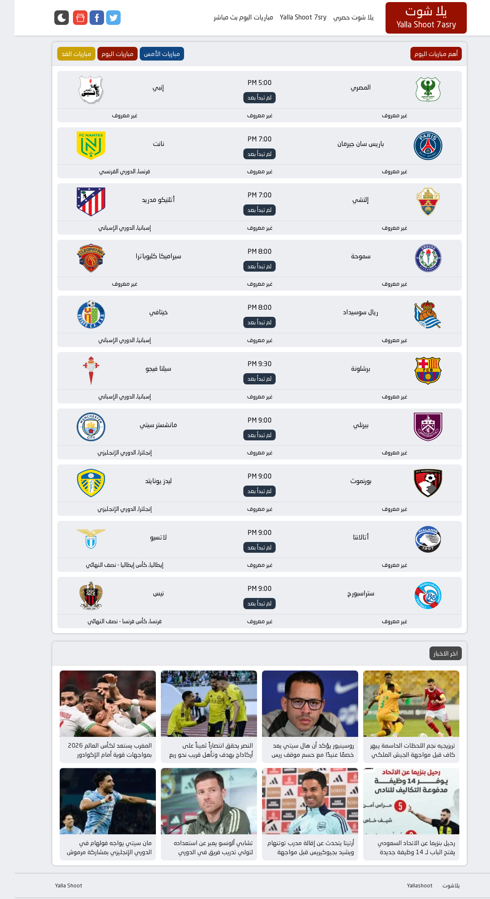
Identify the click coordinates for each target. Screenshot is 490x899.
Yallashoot (405, 887)
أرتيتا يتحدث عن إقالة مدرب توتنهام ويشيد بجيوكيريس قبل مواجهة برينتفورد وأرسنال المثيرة (296, 854)
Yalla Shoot (54, 887)
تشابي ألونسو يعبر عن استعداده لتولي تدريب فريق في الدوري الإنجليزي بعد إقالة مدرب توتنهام (197, 854)
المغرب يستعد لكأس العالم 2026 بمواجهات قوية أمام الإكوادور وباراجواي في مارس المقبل (95, 756)
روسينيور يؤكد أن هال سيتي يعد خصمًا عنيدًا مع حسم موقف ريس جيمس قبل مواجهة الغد (298, 756)
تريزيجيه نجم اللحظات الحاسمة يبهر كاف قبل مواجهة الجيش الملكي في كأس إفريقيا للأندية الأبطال (398, 756)
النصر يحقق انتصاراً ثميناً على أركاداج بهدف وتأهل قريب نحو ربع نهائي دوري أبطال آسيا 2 (196, 756)
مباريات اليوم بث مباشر (229, 17)
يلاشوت (436, 887)
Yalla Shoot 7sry (288, 17)
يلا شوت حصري (339, 17)
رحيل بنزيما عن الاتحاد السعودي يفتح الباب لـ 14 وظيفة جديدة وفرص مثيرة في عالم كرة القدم (401, 854)
